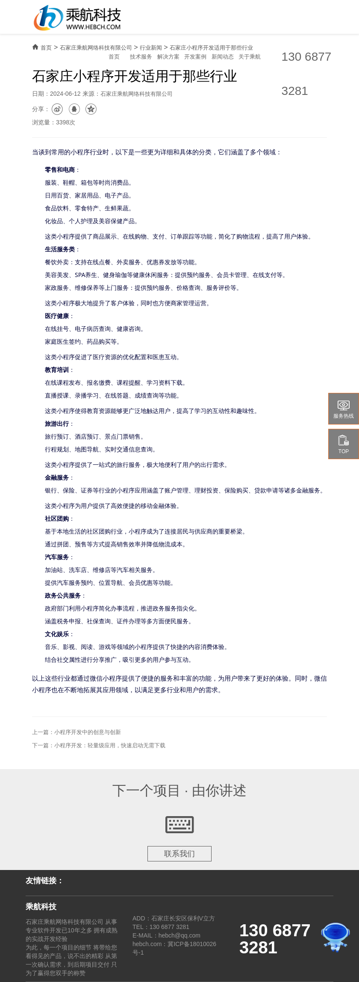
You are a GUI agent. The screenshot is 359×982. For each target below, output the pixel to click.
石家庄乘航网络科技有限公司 (96, 47)
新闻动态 (223, 56)
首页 (114, 56)
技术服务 (141, 56)
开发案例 (195, 56)
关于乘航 (249, 56)
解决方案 (168, 56)
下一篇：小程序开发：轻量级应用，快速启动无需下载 (98, 745)
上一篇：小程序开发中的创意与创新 (76, 732)
